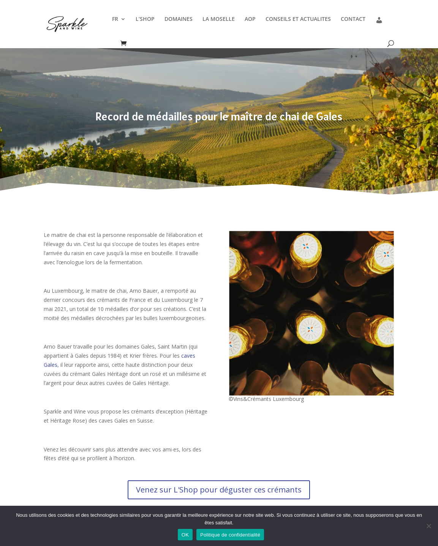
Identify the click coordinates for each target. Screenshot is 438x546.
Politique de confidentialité (230, 535)
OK (185, 535)
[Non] (428, 526)
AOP (250, 19)
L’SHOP (145, 19)
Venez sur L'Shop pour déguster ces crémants (219, 489)
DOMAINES (178, 19)
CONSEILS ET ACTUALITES (298, 19)
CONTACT (353, 19)
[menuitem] (119, 27)
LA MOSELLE (218, 19)
